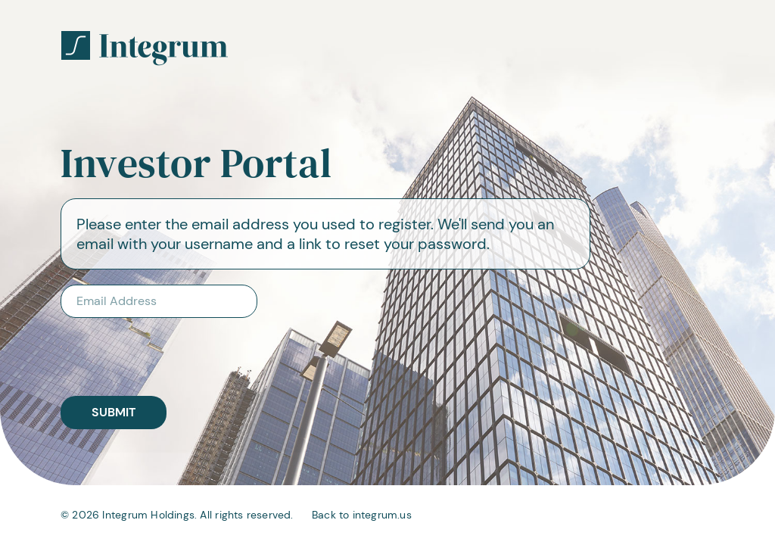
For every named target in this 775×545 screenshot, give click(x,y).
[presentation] (159, 350)
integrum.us (382, 515)
